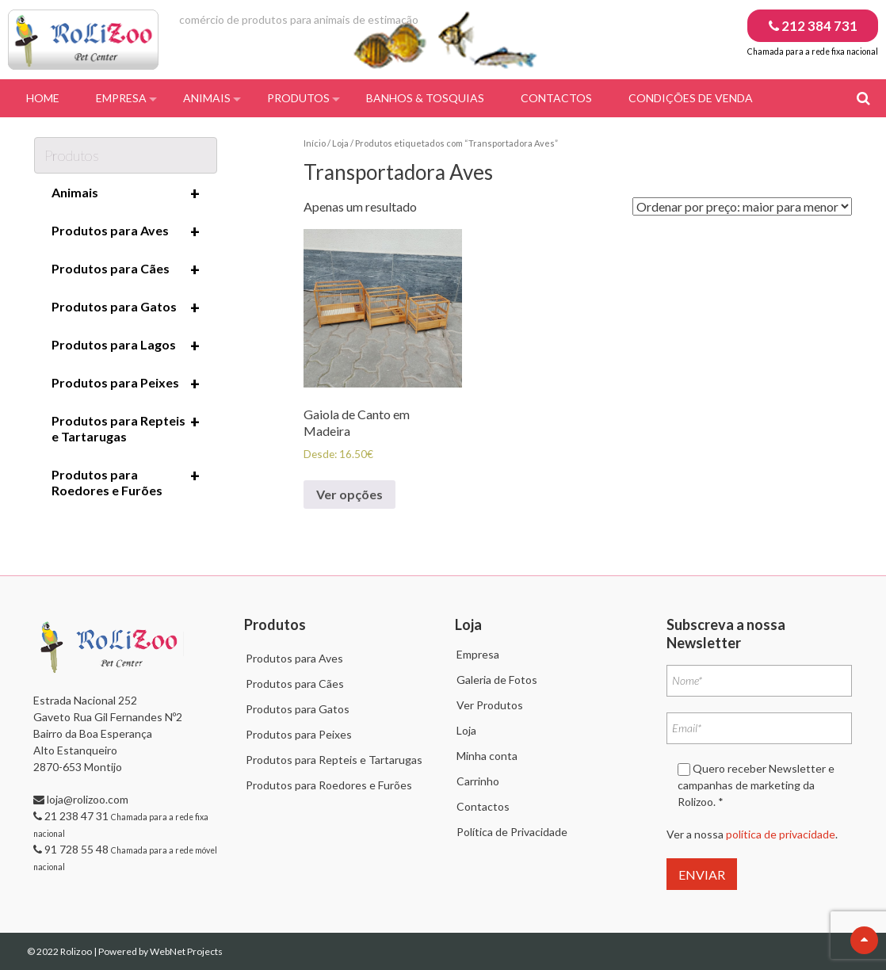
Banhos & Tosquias (425, 98)
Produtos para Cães (126, 269)
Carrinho (477, 781)
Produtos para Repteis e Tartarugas (126, 428)
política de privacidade (780, 834)
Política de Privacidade (511, 831)
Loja (340, 143)
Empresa (121, 98)
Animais (207, 98)
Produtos (298, 98)
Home (42, 98)
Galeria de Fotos (496, 679)
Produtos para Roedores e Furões (126, 482)
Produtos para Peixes (126, 383)
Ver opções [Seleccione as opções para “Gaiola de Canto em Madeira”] (349, 494)
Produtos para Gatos (126, 307)
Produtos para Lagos (126, 345)
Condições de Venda (690, 98)
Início (315, 143)
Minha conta (486, 755)
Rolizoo (77, 951)
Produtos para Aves (126, 231)
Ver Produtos (489, 705)
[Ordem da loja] (742, 206)
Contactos (556, 98)
